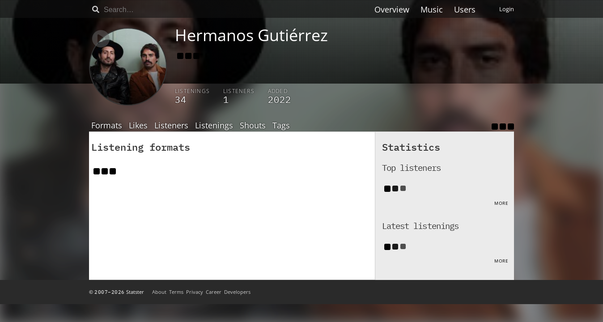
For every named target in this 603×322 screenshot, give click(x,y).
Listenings (214, 126)
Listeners (171, 126)
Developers (237, 291)
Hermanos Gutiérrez (251, 35)
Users (465, 9)
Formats (106, 126)
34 (181, 99)
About (159, 291)
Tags (281, 126)
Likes (138, 126)
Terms (176, 291)
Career (213, 291)
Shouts (253, 126)
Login (506, 9)
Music (431, 9)
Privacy (194, 291)
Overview (391, 9)
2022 (279, 99)
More (501, 203)
